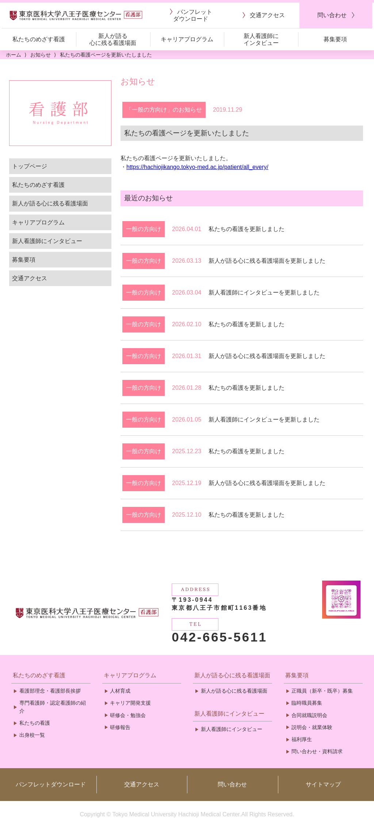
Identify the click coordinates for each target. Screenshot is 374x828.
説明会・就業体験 (311, 727)
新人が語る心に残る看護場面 (50, 203)
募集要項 (23, 260)
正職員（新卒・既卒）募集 (322, 691)
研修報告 (120, 727)
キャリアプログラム (38, 222)
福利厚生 (301, 739)
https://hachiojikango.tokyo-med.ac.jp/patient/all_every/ (197, 167)
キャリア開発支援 (130, 703)
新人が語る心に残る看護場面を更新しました (267, 261)
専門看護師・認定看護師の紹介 (52, 707)
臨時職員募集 (306, 703)
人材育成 (120, 691)
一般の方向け (143, 229)
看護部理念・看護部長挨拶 (50, 691)
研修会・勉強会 (128, 715)
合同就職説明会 (309, 715)
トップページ (29, 166)
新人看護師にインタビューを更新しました (264, 292)
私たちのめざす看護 (38, 185)
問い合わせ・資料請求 (317, 751)
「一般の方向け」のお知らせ (164, 110)
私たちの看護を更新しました (247, 229)
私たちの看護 (34, 723)
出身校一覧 (32, 735)
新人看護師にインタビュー (47, 241)
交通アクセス (29, 278)
